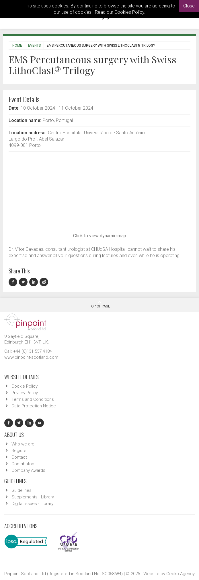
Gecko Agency (180, 573)
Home (17, 46)
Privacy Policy (24, 392)
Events (34, 46)
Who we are (22, 444)
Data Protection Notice (33, 406)
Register (19, 450)
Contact (19, 457)
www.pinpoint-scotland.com (31, 357)
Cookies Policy (129, 12)
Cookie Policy (24, 386)
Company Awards (28, 470)
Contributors (23, 463)
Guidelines (21, 490)
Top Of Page (99, 304)
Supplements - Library (32, 497)
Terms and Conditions (32, 399)
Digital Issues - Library (32, 503)
